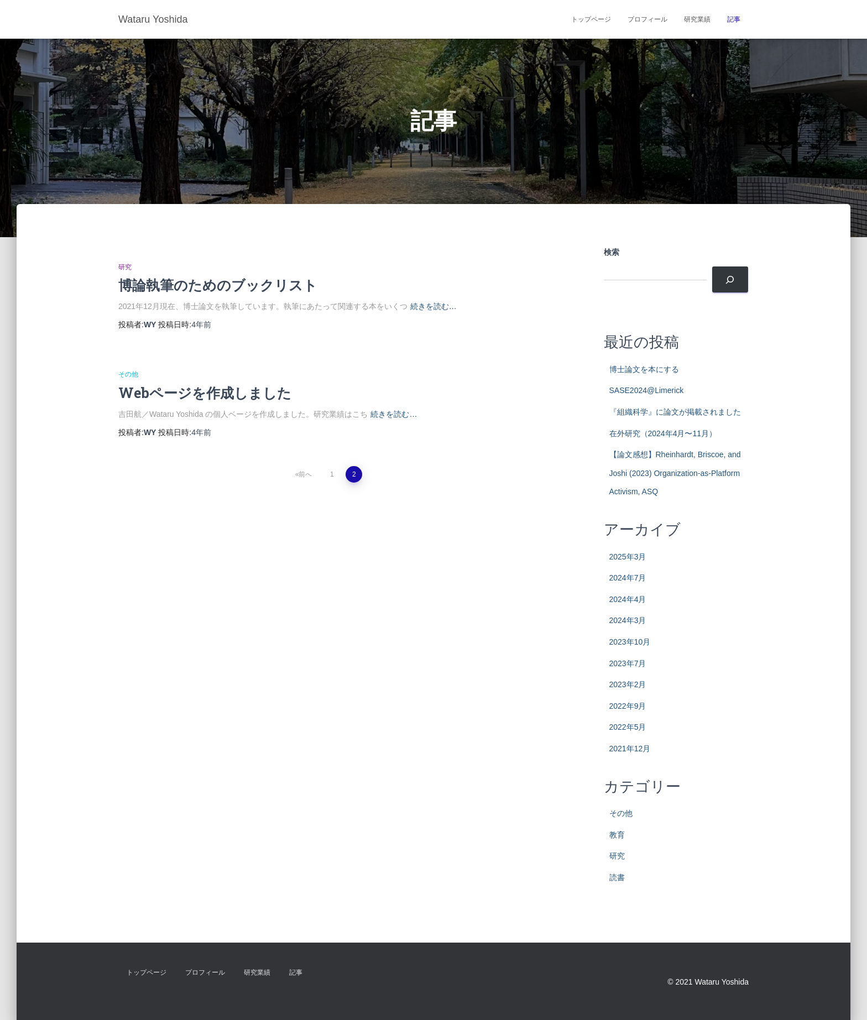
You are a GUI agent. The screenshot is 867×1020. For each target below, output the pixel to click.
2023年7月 (627, 663)
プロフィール (647, 19)
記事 (733, 19)
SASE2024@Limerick (646, 390)
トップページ (591, 19)
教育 (617, 834)
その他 (128, 374)
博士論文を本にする (644, 369)
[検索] (730, 279)
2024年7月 (627, 577)
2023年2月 (627, 684)
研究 (125, 267)
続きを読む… (433, 306)
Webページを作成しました (204, 393)
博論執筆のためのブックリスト (217, 285)
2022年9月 (627, 706)
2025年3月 (627, 556)
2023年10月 (630, 641)
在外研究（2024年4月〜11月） (663, 433)
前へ (305, 474)
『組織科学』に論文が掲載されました (675, 411)
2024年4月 (627, 599)
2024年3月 (627, 620)
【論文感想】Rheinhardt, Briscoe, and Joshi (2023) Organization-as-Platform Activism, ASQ (675, 473)
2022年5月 (627, 727)
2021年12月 (630, 748)
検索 (611, 252)
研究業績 (697, 19)
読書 (617, 877)
